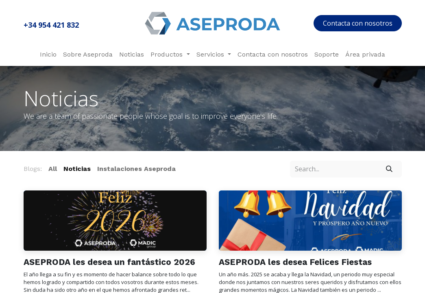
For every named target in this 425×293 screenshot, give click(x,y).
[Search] (389, 169)
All (52, 169)
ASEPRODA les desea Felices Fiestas (295, 262)
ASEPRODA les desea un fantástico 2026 (109, 262)
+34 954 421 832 (51, 25)
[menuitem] (48, 54)
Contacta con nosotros (357, 23)
